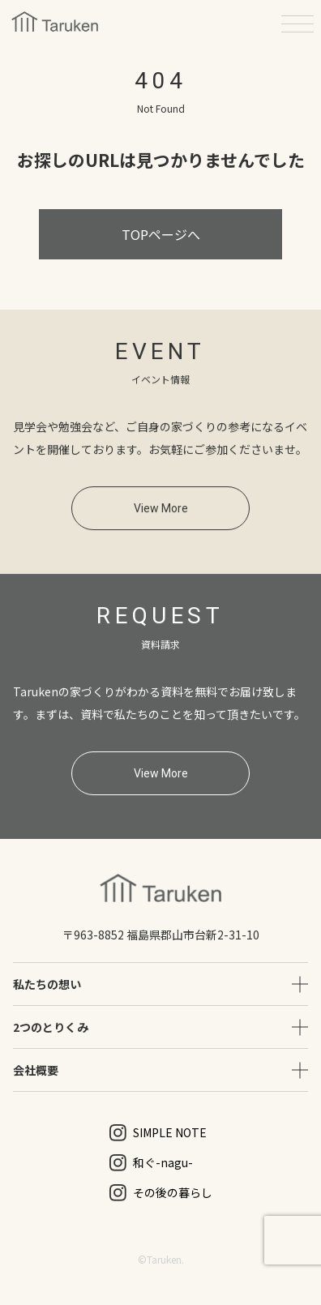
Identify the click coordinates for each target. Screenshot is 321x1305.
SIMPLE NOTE (158, 1132)
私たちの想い (47, 984)
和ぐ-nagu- (151, 1162)
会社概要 (35, 1070)
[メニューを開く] (297, 23)
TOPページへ (161, 234)
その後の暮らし (160, 1192)
